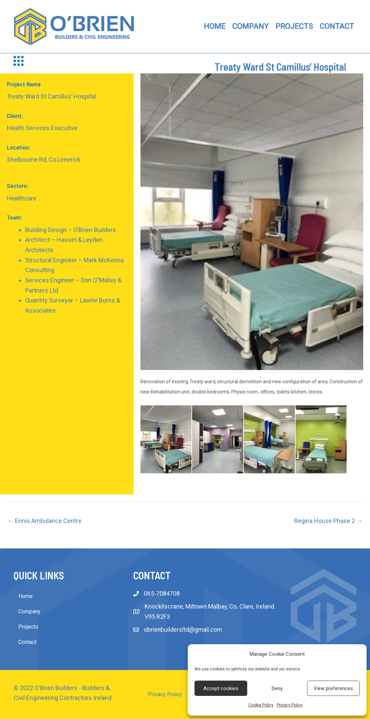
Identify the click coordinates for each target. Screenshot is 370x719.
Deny (277, 688)
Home (25, 596)
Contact (27, 642)
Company (29, 611)
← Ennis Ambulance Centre (44, 520)
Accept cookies (220, 688)
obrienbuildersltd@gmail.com (183, 629)
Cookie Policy (260, 705)
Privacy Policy (290, 705)
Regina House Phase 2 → (328, 520)
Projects (28, 627)
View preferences (333, 688)
